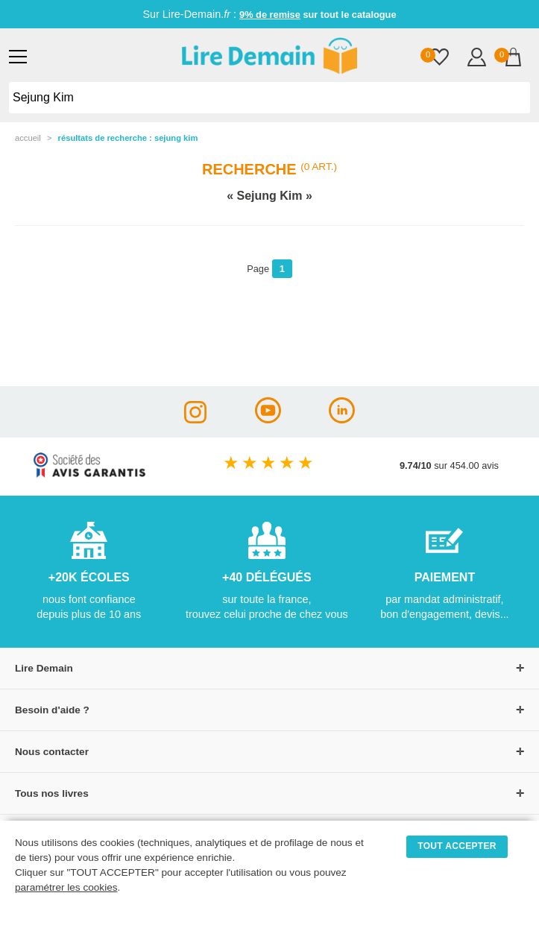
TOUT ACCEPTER (457, 846)
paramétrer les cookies (66, 887)
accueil (28, 137)
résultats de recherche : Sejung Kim (128, 137)
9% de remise (269, 14)
